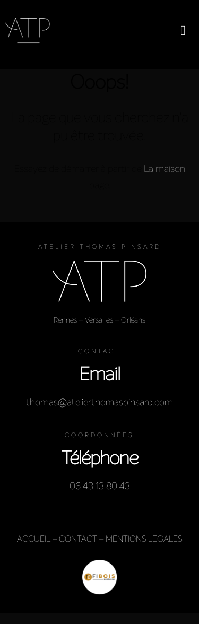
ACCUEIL (33, 538)
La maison (164, 168)
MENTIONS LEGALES (144, 538)
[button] (183, 30)
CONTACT (78, 538)
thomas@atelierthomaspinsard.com (99, 402)
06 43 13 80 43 (100, 486)
